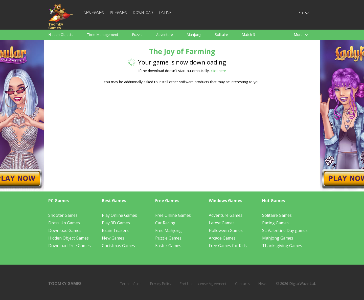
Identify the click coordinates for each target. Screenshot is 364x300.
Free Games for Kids (228, 245)
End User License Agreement (203, 283)
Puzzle (137, 34)
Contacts (242, 283)
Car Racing (165, 223)
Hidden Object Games (68, 238)
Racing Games (275, 223)
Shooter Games (63, 215)
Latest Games (222, 223)
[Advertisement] (134, 127)
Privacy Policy (160, 283)
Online (165, 12)
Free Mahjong (168, 230)
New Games (94, 12)
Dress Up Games (64, 223)
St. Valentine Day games (285, 230)
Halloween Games (226, 230)
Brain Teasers (115, 230)
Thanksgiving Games (282, 245)
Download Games (64, 230)
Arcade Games (222, 238)
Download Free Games (69, 245)
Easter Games (168, 245)
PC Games (118, 12)
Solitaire (221, 34)
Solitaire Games (277, 215)
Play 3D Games (116, 223)
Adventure (164, 34)
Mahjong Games (277, 238)
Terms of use (131, 283)
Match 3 (248, 34)
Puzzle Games (168, 238)
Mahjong (194, 34)
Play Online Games (119, 215)
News (262, 283)
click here (218, 70)
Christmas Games (118, 245)
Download (143, 12)
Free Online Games (173, 215)
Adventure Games (225, 215)
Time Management (102, 34)
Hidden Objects (60, 34)
